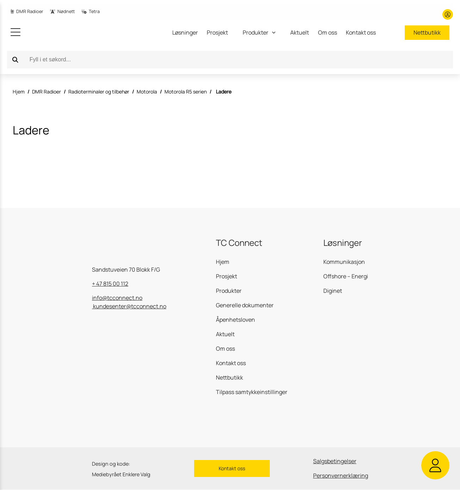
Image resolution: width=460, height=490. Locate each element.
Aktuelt (299, 32)
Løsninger (185, 32)
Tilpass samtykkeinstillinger (251, 392)
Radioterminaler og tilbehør (98, 91)
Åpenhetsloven (235, 319)
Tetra (90, 11)
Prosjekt (217, 32)
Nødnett (62, 11)
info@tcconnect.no (117, 298)
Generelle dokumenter (245, 305)
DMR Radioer (27, 11)
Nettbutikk (427, 32)
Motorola (147, 91)
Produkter (229, 291)
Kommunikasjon (344, 262)
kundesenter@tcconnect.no (129, 306)
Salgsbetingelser (334, 461)
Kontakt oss (361, 32)
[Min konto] (447, 14)
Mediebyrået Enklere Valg (121, 474)
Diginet (332, 291)
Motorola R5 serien (185, 91)
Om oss (327, 32)
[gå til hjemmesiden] (63, 32)
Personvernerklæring (340, 475)
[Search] (15, 59)
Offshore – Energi (345, 276)
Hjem (19, 91)
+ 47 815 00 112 (110, 284)
